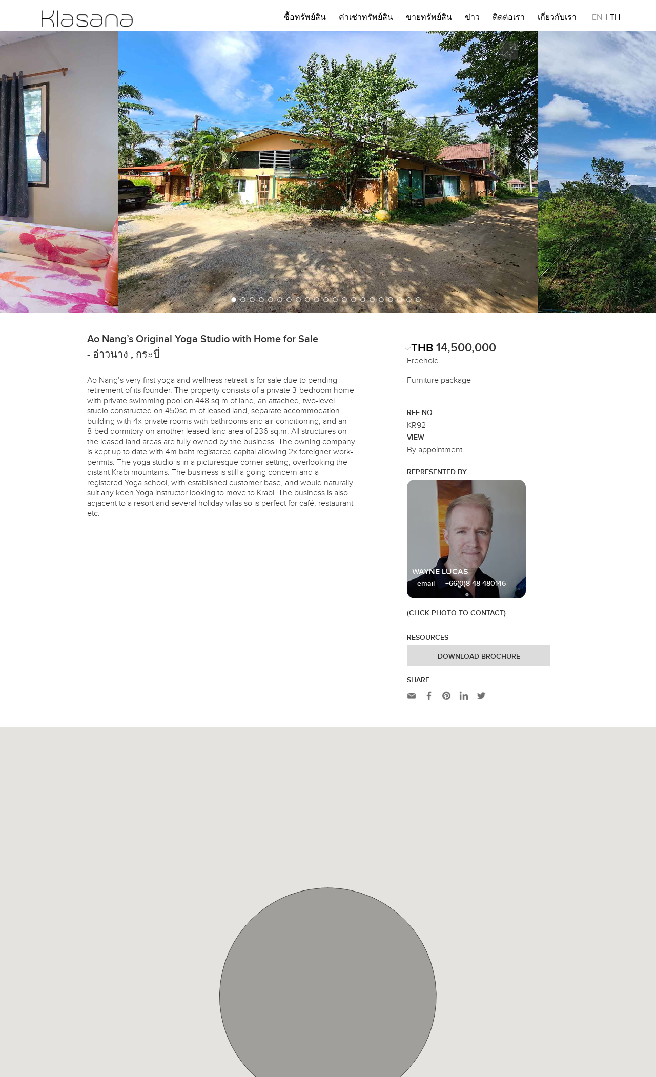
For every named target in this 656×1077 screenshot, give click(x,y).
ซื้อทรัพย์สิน (305, 19)
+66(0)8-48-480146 (475, 583)
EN (597, 19)
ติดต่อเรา (509, 19)
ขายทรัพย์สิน (429, 19)
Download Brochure (479, 656)
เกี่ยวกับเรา (557, 19)
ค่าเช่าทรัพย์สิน (366, 19)
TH (615, 19)
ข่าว (472, 19)
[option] (328, 172)
